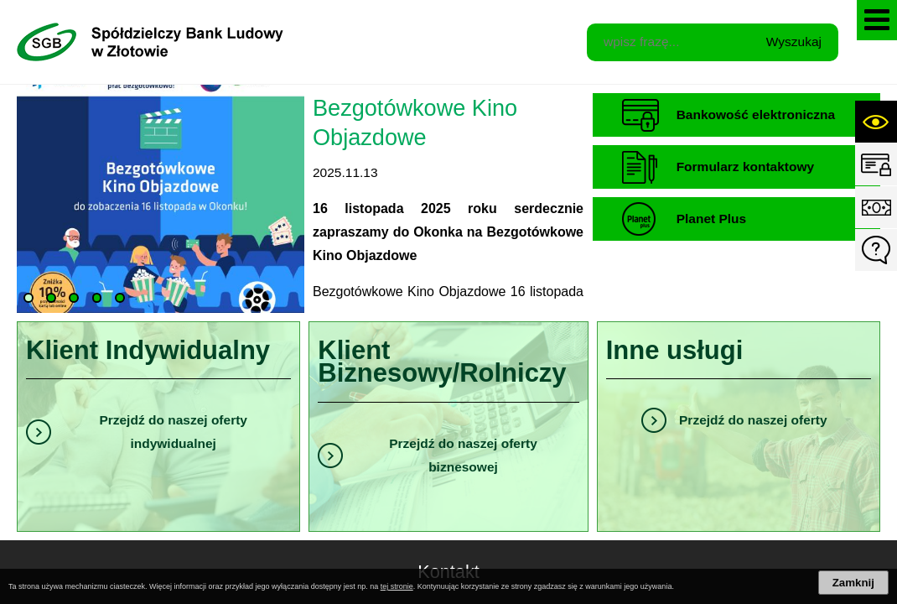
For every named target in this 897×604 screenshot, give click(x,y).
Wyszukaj (794, 41)
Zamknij (853, 582)
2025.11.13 (345, 172)
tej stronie (397, 586)
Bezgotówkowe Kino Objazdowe (415, 122)
